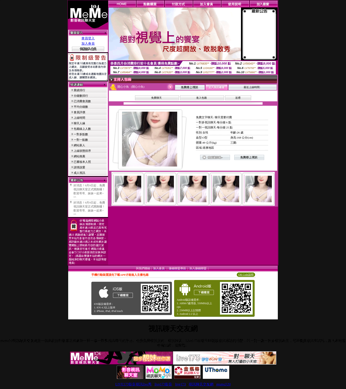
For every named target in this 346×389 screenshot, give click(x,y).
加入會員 (88, 43)
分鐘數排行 (81, 95)
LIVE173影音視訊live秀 (133, 384)
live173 (180, 384)
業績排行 (79, 90)
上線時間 (79, 117)
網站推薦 (79, 156)
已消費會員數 (82, 101)
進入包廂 (201, 97)
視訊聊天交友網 (201, 384)
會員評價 (79, 112)
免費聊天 (156, 97)
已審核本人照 (82, 161)
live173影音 (163, 384)
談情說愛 (79, 167)
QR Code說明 (246, 274)
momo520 (223, 384)
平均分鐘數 (81, 106)
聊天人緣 (79, 123)
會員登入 (88, 38)
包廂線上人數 (82, 128)
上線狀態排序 (82, 150)
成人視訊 (79, 172)
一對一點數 (81, 139)
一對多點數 (81, 134)
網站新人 (79, 145)
